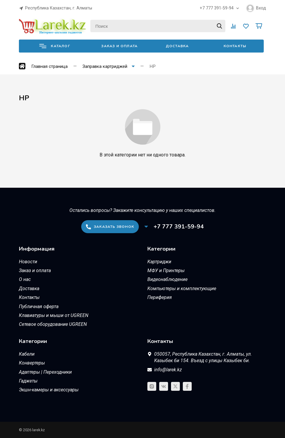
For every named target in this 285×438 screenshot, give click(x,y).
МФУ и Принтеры (166, 270)
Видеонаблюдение (167, 279)
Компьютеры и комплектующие (181, 288)
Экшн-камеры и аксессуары (49, 390)
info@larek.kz (168, 369)
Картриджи (159, 261)
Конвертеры (32, 363)
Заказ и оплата (119, 46)
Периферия (159, 297)
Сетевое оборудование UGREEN (53, 324)
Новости (28, 261)
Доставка (177, 46)
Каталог (54, 46)
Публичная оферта (38, 306)
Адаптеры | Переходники (45, 372)
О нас (25, 279)
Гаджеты (28, 381)
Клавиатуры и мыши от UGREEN (53, 315)
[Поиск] (157, 26)
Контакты (235, 46)
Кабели (27, 354)
